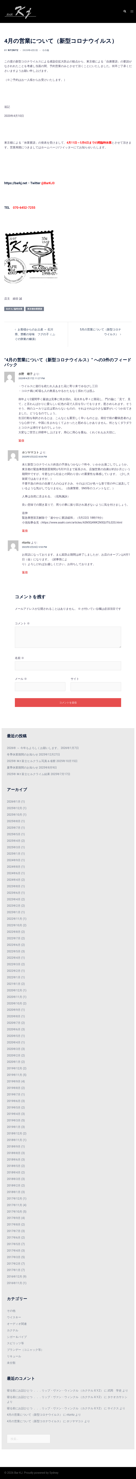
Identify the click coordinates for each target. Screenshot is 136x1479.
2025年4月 (14, 840)
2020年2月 (14, 1055)
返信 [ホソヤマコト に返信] (25, 530)
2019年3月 (14, 1120)
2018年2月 (14, 1185)
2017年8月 (14, 1224)
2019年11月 (14, 1075)
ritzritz (13, 50)
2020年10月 (14, 1003)
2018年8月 (14, 1153)
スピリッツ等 (15, 1343)
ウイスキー (14, 1317)
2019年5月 (14, 1107)
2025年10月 (14, 814)
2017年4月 (14, 1250)
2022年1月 (14, 977)
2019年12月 (14, 1068)
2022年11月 (14, 918)
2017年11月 (14, 1205)
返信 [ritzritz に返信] (25, 572)
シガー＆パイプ (17, 1337)
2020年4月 (14, 1042)
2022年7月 (14, 938)
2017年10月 (14, 1211)
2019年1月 (14, 1127)
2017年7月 (14, 1231)
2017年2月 (14, 1263)
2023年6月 (14, 892)
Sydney (53, 1472)
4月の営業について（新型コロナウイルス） (34, 1414)
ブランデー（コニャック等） (25, 1349)
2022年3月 (14, 964)
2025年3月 (14, 847)
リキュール (14, 1356)
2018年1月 (14, 1192)
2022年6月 (14, 945)
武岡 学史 (114, 1390)
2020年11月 (14, 997)
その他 (45, 50)
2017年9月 (14, 1218)
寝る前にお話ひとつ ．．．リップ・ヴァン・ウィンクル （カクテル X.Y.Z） (55, 1390)
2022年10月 (14, 925)
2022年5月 (14, 951)
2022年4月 (14, 957)
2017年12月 (14, 1198)
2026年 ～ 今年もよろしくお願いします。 (33, 748)
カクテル (12, 1330)
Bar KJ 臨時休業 (14, 309)
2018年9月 (14, 1146)
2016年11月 (14, 1283)
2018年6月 (14, 1159)
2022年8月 (14, 931)
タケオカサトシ (117, 1397)
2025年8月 (14, 821)
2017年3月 (14, 1257)
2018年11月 (14, 1140)
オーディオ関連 (17, 1324)
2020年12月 (14, 990)
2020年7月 (14, 1023)
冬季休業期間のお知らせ (22, 754)
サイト (75, 678)
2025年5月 (14, 834)
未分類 (11, 1362)
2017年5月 (14, 1244)
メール (21, 678)
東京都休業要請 (34, 309)
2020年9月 (14, 1009)
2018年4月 (14, 1172)
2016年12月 (14, 1276)
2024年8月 (14, 866)
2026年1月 (14, 801)
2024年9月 (14, 860)
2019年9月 (14, 1081)
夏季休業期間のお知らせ (22, 767)
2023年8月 (14, 886)
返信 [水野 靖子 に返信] (21, 440)
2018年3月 (14, 1179)
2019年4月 (14, 1114)
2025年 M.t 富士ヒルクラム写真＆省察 (31, 761)
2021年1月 (14, 984)
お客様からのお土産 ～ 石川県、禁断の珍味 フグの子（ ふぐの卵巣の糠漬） (35, 334)
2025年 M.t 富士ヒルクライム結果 (28, 774)
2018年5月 (14, 1166)
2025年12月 (14, 808)
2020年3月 (14, 1049)
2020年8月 (14, 1016)
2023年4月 (14, 899)
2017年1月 (14, 1270)
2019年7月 (14, 1094)
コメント (22, 623)
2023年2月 (14, 905)
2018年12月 (14, 1133)
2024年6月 (14, 873)
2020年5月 (14, 1036)
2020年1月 (14, 1062)
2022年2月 (14, 970)
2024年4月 (14, 879)
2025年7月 (14, 827)
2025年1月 (14, 853)
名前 (19, 658)
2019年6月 (14, 1101)
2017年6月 (14, 1237)
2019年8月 (14, 1088)
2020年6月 (14, 1029)
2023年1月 (14, 912)
